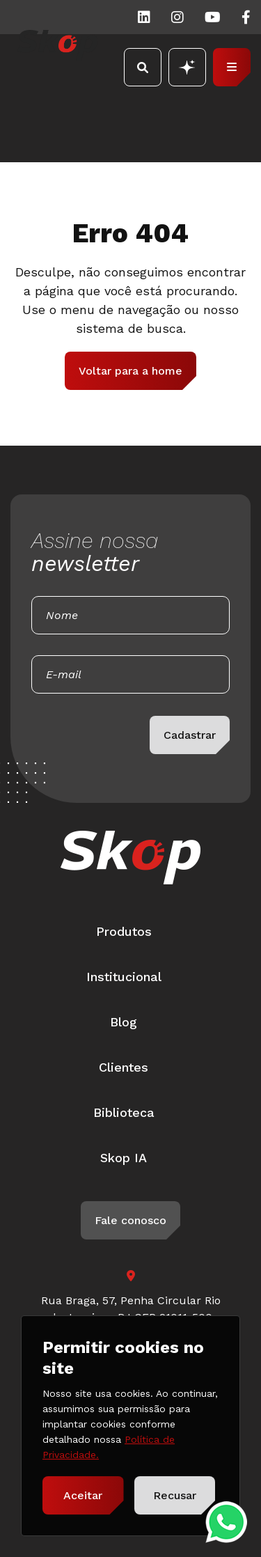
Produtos (124, 931)
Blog (123, 1022)
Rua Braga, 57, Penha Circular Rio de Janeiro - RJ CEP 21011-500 (131, 1309)
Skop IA (123, 1157)
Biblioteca (124, 1112)
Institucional (123, 976)
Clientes (123, 1067)
